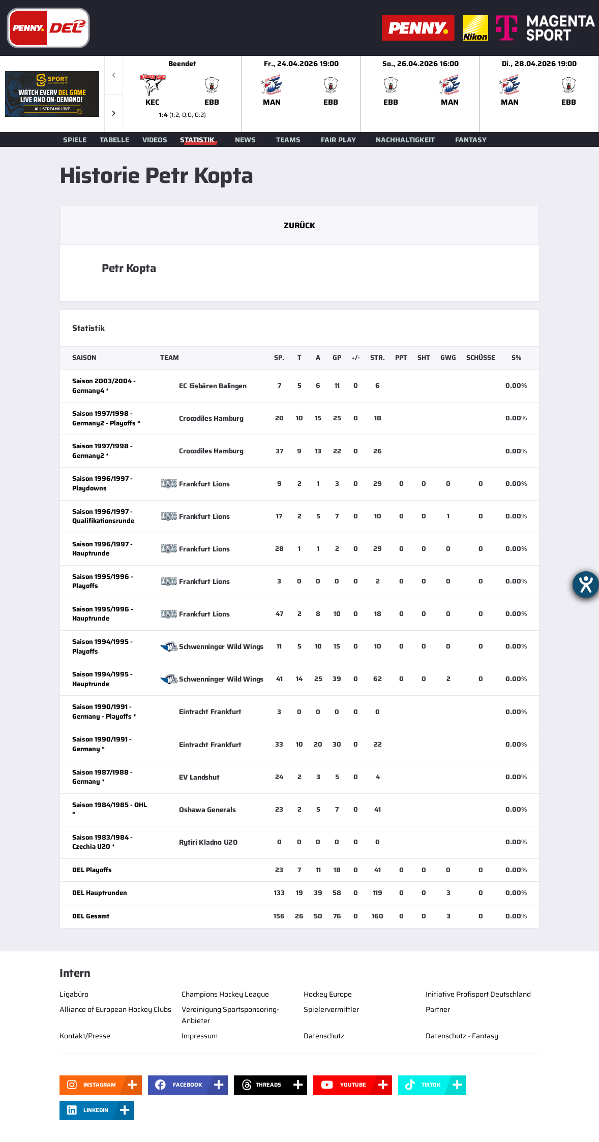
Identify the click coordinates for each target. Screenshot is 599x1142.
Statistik (197, 139)
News (245, 139)
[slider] (361, 94)
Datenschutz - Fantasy (462, 1035)
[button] (113, 113)
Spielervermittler (331, 1009)
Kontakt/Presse (84, 1035)
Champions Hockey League (225, 994)
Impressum (200, 1035)
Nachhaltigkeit (405, 139)
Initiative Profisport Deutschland (478, 994)
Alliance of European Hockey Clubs (115, 1009)
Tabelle (114, 139)
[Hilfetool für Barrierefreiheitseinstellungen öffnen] (586, 584)
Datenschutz (324, 1035)
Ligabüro (73, 994)
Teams (288, 139)
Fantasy (471, 139)
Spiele (74, 139)
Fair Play (338, 139)
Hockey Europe (328, 994)
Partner (438, 1009)
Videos (154, 139)
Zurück (299, 225)
